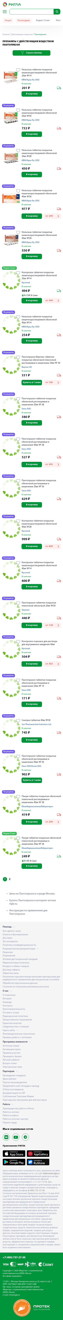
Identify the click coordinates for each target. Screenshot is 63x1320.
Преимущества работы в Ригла (18, 1108)
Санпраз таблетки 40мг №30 (36, 720)
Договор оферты (11, 970)
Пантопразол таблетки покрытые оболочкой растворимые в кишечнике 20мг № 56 (39, 483)
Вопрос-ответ (10, 1063)
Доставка (7, 938)
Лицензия (8, 952)
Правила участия (11, 1053)
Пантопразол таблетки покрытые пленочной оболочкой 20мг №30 (39, 604)
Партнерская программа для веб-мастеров (25, 1100)
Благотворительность (14, 1009)
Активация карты (12, 1049)
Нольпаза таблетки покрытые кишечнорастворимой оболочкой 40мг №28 (39, 235)
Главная (6, 35)
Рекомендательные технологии (19, 1034)
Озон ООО (26, 409)
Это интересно (10, 941)
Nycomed (26, 283)
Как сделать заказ (12, 931)
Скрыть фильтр (31, 52)
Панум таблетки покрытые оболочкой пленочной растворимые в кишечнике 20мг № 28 (41, 841)
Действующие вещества (21, 35)
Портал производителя (15, 1082)
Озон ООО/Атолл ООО (31, 766)
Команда (7, 1002)
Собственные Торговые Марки (18, 1096)
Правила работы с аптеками (17, 1037)
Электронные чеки (12, 1067)
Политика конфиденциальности (19, 945)
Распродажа (23, 20)
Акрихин (26, 610)
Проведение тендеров (14, 1075)
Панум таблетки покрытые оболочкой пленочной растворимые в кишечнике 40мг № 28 (41, 799)
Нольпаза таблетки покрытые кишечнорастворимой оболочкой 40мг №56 (39, 193)
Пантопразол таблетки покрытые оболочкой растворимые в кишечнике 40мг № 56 (39, 759)
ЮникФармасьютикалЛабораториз (37, 807)
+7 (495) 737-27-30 (14, 1257)
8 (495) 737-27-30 (36, 1191)
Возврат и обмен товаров (16, 966)
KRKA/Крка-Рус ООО (30, 80)
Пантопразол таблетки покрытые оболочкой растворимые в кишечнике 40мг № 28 (39, 442)
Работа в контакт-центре (15, 1119)
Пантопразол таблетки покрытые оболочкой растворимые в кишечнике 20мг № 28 (39, 401)
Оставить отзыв (11, 1012)
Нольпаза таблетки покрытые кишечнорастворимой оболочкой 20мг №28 (39, 153)
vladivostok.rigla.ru (51, 1173)
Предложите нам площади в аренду (21, 1086)
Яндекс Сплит (43, 20)
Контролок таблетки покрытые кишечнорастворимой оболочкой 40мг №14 (39, 565)
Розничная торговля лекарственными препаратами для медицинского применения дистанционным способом (31, 978)
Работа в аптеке (11, 1112)
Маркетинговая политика (16, 963)
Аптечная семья (11, 1046)
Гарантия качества (12, 1023)
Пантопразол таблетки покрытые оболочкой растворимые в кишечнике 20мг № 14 (39, 683)
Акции (8, 20)
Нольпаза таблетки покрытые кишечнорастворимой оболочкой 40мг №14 (39, 319)
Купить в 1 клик (32, 382)
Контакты (8, 1006)
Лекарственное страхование (17, 1020)
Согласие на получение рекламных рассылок (26, 986)
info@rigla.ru (14, 1295)
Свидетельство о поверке (16, 1026)
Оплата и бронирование (15, 934)
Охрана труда (10, 1122)
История (7, 998)
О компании (9, 995)
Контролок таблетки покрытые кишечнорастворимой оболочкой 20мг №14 (39, 275)
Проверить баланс (12, 1056)
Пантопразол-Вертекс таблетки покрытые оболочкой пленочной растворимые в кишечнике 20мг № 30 (41, 360)
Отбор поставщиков (13, 1089)
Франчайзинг (9, 1079)
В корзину (32, 94)
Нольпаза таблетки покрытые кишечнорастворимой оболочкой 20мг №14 (39, 72)
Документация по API (14, 1093)
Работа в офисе (10, 1115)
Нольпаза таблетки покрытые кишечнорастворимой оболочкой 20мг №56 (39, 113)
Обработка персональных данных (20, 983)
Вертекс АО (27, 367)
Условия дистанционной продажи (20, 959)
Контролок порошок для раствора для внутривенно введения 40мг (39, 643)
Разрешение (9, 955)
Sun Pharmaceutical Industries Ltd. (36, 724)
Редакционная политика (15, 1016)
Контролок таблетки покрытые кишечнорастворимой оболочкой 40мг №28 (39, 524)
